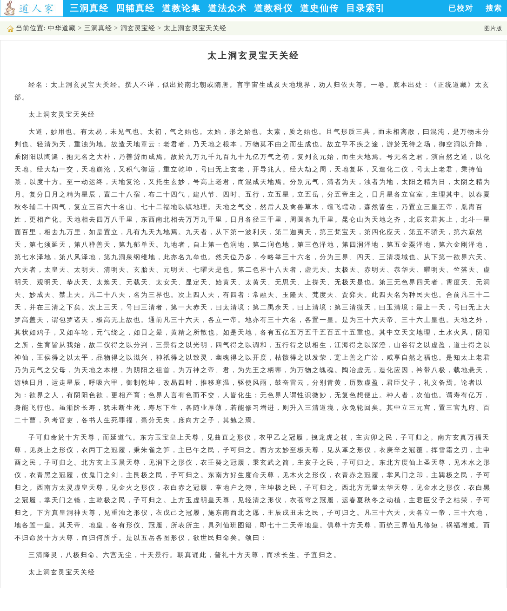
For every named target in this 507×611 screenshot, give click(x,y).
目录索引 (365, 8)
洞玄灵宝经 (137, 28)
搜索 (494, 8)
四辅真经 (135, 8)
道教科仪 (273, 8)
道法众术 (227, 8)
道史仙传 (319, 8)
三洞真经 (89, 8)
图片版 (493, 28)
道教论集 (181, 8)
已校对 (461, 8)
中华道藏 (62, 28)
